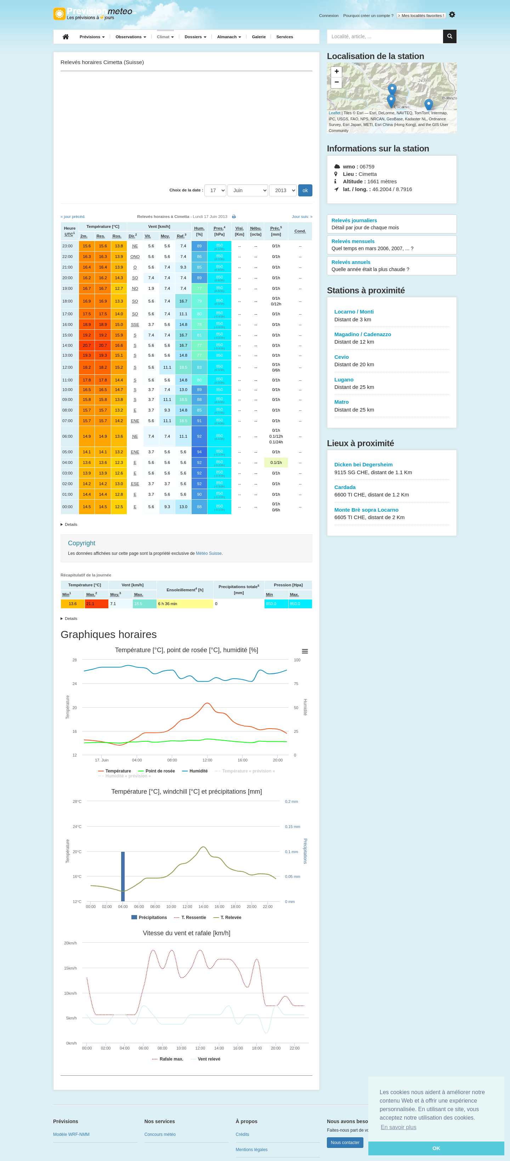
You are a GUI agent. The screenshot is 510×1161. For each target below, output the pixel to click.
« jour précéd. (73, 216)
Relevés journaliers (392, 224)
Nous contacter (345, 1142)
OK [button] (436, 1148)
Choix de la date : (186, 190)
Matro (391, 406)
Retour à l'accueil (94, 13)
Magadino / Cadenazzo (391, 338)
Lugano (391, 384)
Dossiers (195, 37)
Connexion (329, 15)
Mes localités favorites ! (421, 15)
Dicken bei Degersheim (391, 468)
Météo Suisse (209, 553)
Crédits (242, 1134)
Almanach (229, 37)
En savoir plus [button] (398, 1127)
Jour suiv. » (302, 216)
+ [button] (336, 72)
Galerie (259, 37)
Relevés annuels (392, 266)
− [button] (336, 82)
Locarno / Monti (391, 316)
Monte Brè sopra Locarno (391, 514)
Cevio (391, 361)
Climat (165, 37)
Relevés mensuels (392, 245)
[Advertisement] (186, 127)
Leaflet (334, 113)
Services (284, 37)
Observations (130, 37)
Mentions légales (252, 1149)
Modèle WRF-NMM (71, 1134)
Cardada (391, 491)
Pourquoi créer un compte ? (368, 15)
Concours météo (160, 1134)
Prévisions (92, 37)
